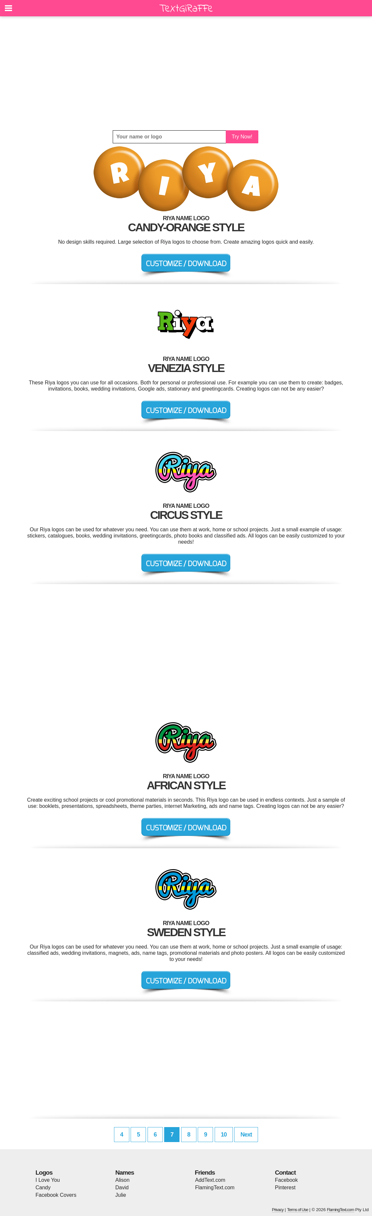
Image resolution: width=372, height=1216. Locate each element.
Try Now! (242, 136)
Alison (122, 1180)
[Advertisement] (186, 73)
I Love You (48, 1180)
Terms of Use (297, 1209)
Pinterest (285, 1187)
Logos (44, 1172)
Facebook (286, 1180)
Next (246, 1134)
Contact (285, 1172)
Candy (43, 1187)
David (122, 1187)
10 (224, 1134)
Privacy (278, 1209)
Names (124, 1172)
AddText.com (210, 1180)
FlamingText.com (215, 1187)
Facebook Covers (56, 1195)
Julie (120, 1195)
